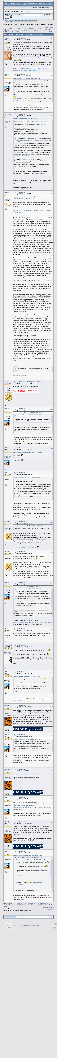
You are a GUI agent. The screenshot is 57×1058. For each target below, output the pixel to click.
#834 (51, 672)
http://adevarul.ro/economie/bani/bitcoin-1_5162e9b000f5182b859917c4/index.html (27, 198)
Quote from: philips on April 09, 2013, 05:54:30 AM (27, 118)
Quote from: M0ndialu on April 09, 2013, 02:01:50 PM (27, 739)
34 (26, 30)
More (34, 20)
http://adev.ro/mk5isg (19, 375)
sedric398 (7, 114)
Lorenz (6, 192)
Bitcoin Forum (8, 24)
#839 (51, 823)
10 (20, 29)
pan (5, 472)
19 (36, 29)
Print (50, 31)
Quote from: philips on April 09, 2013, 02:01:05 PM (28, 857)
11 (21, 29)
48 (16, 31)
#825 (51, 382)
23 (6, 30)
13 (25, 29)
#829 (51, 522)
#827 (51, 449)
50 (20, 31)
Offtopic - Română (47, 24)
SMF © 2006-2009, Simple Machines (39, 925)
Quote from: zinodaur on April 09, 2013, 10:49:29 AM (27, 452)
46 (12, 31)
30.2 (11, 17)
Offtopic (36, 24)
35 (28, 30)
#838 (51, 798)
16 (31, 29)
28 (15, 30)
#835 (51, 706)
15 (29, 29)
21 (40, 29)
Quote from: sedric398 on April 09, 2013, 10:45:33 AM (27, 412)
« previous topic (47, 28)
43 (7, 31)
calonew (7, 382)
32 (22, 30)
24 (8, 30)
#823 (51, 115)
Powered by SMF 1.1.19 (21, 925)
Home (8, 20)
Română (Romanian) (26, 24)
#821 (51, 39)
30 (19, 30)
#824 (51, 193)
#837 (51, 770)
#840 (51, 852)
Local (16, 24)
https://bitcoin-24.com (41, 121)
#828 (51, 473)
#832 (51, 629)
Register (29, 20)
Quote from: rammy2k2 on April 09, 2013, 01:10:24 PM (28, 676)
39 (35, 30)
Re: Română (21, 38)
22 (4, 30)
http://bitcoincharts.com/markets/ (29, 140)
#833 (51, 646)
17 (33, 29)
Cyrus (6, 38)
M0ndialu (7, 705)
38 (34, 30)
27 (13, 30)
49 (18, 31)
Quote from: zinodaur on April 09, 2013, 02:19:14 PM (27, 855)
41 (39, 30)
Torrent (7, 18)
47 (14, 31)
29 (17, 30)
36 (30, 30)
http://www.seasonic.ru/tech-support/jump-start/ (28, 804)
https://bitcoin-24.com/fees (21, 155)
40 (37, 30)
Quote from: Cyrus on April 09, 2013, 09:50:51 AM (26, 78)
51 (21, 31)
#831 (51, 583)
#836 (51, 735)
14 (27, 29)
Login (23, 20)
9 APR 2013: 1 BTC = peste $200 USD (30, 382)
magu (6, 629)
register (27, 11)
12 (23, 29)
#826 (51, 409)
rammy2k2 (8, 645)
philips (6, 74)
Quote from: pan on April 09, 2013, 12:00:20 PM (26, 586)
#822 (51, 75)
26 (11, 30)
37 (32, 30)
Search (19, 20)
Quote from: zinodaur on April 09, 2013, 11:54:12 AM (27, 526)
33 (24, 30)
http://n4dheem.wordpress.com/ (23, 806)
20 (38, 29)
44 (8, 31)
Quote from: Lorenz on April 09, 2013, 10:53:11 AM (27, 477)
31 (21, 30)
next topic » (49, 29)
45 (10, 31)
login (21, 11)
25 (9, 30)
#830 (51, 552)
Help (13, 20)
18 (34, 29)
